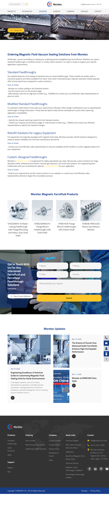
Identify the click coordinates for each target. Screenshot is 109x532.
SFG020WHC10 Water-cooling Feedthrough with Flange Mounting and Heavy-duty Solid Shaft (18, 229)
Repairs (10, 467)
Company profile (55, 440)
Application (70, 452)
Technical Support (72, 440)
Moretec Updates (54, 328)
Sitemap (84, 490)
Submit (69, 298)
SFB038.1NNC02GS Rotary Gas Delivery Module (91, 226)
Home (12, 36)
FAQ (9, 471)
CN (98, 4)
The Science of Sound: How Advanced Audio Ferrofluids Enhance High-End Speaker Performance (84, 347)
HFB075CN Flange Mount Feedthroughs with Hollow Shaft (66, 226)
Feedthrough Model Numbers (35, 449)
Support (56, 11)
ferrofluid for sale (23, 161)
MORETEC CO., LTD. (23, 490)
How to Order (29, 36)
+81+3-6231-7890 (97, 445)
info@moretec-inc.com (88, 4)
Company (70, 11)
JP (100, 4)
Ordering (43, 11)
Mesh (9, 455)
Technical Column (72, 463)
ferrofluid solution (51, 166)
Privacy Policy (95, 490)
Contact (98, 11)
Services (84, 11)
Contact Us (16, 30)
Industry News (54, 449)
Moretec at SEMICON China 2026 (84, 379)
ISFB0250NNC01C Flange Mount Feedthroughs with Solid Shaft (42, 228)
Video (51, 460)
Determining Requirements (35, 444)
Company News (54, 444)
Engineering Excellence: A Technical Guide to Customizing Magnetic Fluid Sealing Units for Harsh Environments (28, 375)
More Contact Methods (20, 296)
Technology (27, 11)
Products (12, 11)
